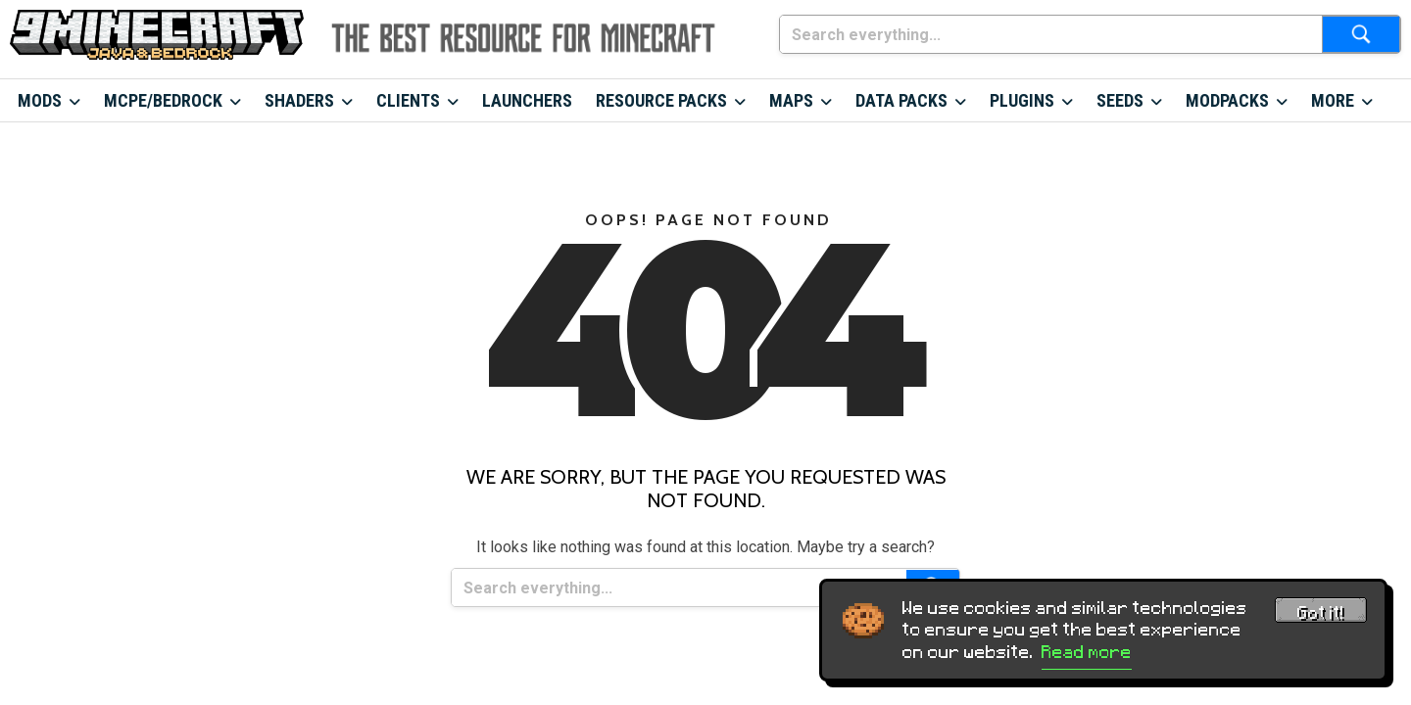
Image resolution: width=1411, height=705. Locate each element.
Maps (791, 100)
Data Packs (901, 100)
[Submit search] (1361, 34)
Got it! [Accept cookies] (1320, 613)
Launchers (527, 100)
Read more (1087, 652)
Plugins (1022, 100)
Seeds (1119, 100)
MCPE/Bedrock (163, 100)
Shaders (299, 100)
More (1332, 100)
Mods (40, 100)
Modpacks (1227, 100)
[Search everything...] (1051, 34)
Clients (408, 100)
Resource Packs (661, 100)
